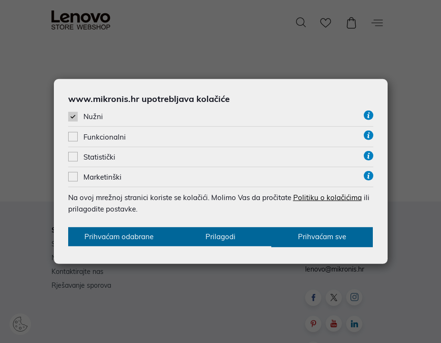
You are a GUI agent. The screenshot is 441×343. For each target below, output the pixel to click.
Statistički (99, 156)
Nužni (93, 116)
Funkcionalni (104, 136)
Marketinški (102, 176)
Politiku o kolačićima (327, 197)
